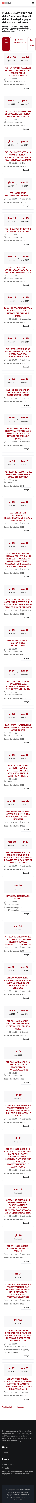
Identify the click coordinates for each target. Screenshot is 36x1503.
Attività (5, 1453)
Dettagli (26, 88)
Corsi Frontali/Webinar (19, 41)
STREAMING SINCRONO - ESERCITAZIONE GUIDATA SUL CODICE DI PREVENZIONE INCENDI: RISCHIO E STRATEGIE (18, 983)
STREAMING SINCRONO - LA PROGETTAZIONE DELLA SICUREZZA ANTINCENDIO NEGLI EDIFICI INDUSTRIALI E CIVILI (18, 1110)
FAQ (19, 1441)
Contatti (5, 1468)
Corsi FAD (32, 43)
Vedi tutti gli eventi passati (13, 1407)
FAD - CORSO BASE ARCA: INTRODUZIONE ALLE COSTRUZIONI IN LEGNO (18, 392)
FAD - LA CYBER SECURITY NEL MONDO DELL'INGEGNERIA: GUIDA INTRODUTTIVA (18, 474)
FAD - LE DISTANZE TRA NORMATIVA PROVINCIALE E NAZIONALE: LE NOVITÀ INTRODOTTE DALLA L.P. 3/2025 (18, 433)
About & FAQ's (8, 1464)
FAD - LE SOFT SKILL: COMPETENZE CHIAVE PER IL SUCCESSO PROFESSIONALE (18, 270)
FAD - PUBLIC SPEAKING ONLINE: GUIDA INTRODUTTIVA (18, 643)
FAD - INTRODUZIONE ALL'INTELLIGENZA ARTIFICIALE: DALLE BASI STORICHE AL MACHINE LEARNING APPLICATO (18, 771)
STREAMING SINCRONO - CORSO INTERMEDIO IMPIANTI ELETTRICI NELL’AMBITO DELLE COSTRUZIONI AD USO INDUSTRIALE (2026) (18, 1384)
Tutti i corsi (6, 44)
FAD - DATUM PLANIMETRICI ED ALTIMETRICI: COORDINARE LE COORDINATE (18, 727)
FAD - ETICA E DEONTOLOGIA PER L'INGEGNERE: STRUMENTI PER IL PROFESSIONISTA (18, 114)
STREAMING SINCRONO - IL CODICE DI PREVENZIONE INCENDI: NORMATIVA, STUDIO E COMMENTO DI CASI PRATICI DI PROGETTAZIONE (18, 857)
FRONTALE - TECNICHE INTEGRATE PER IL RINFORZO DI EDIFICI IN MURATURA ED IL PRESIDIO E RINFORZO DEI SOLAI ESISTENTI (18, 1335)
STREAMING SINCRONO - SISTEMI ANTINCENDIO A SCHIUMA (18, 1248)
